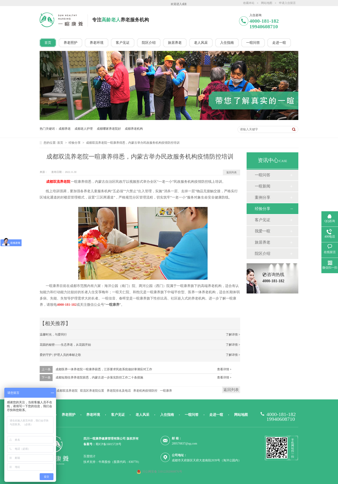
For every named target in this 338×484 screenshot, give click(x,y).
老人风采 (142, 414)
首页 (60, 142)
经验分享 (75, 142)
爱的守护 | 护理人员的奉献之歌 (60, 354)
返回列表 (231, 172)
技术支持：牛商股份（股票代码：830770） (112, 462)
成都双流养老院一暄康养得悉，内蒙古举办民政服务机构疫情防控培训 (133, 142)
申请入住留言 (287, 3)
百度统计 (89, 456)
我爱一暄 (262, 231)
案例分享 (262, 197)
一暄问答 (262, 175)
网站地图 (266, 3)
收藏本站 (248, 3)
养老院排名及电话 (119, 390)
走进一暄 (216, 414)
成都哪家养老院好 (109, 128)
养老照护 (68, 414)
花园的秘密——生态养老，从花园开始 (65, 344)
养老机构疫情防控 (145, 390)
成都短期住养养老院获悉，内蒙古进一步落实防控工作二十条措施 (99, 377)
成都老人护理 (84, 128)
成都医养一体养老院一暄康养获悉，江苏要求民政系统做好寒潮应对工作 (104, 369)
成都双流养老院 (67, 390)
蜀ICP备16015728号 (108, 444)
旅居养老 (262, 242)
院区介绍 (262, 253)
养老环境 (93, 414)
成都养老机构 (134, 128)
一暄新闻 (262, 186)
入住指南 (167, 414)
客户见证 (262, 220)
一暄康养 (166, 390)
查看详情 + (224, 369)
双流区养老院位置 (92, 390)
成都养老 (65, 128)
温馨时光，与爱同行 (53, 334)
